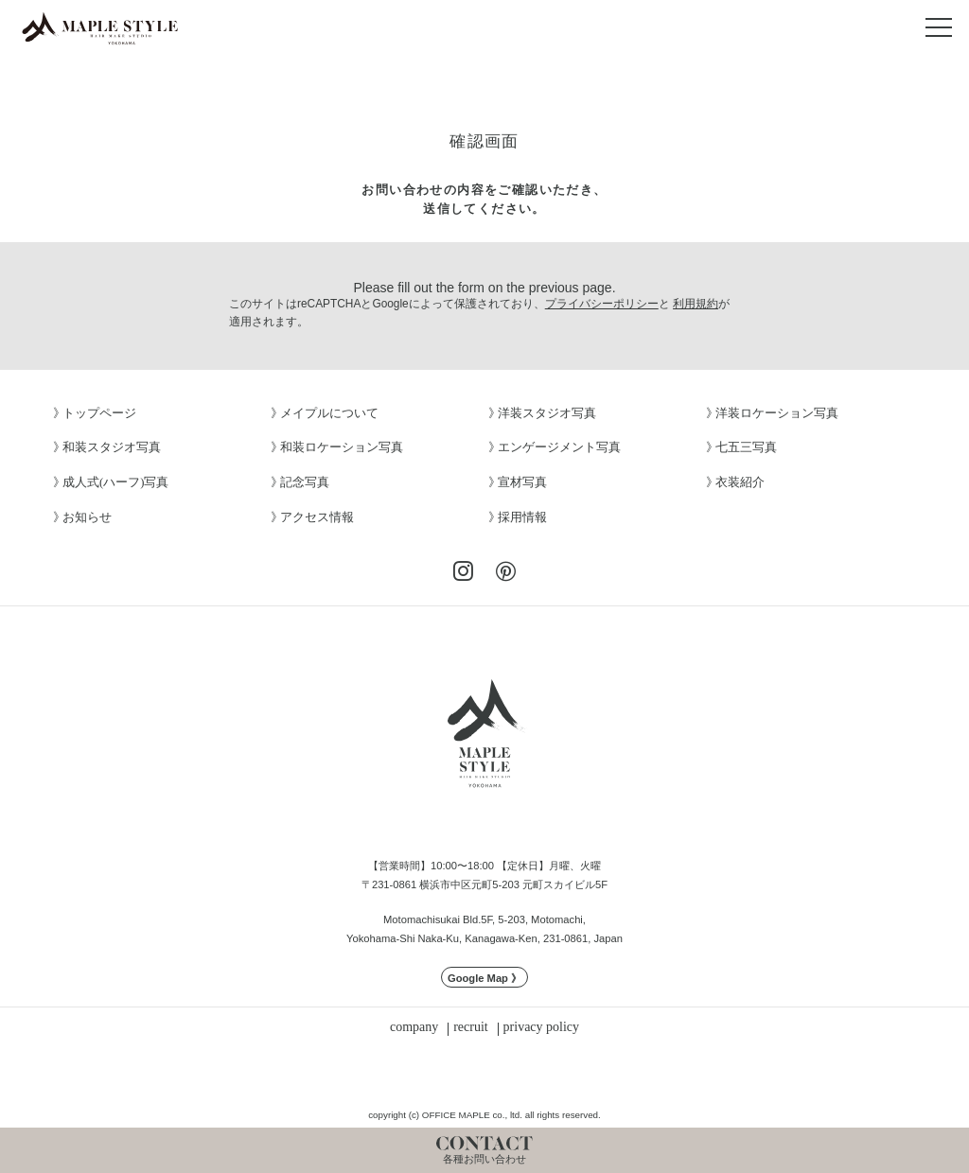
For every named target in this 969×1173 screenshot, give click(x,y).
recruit (470, 1027)
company (414, 1027)
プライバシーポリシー (602, 303)
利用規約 (695, 303)
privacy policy (541, 1027)
